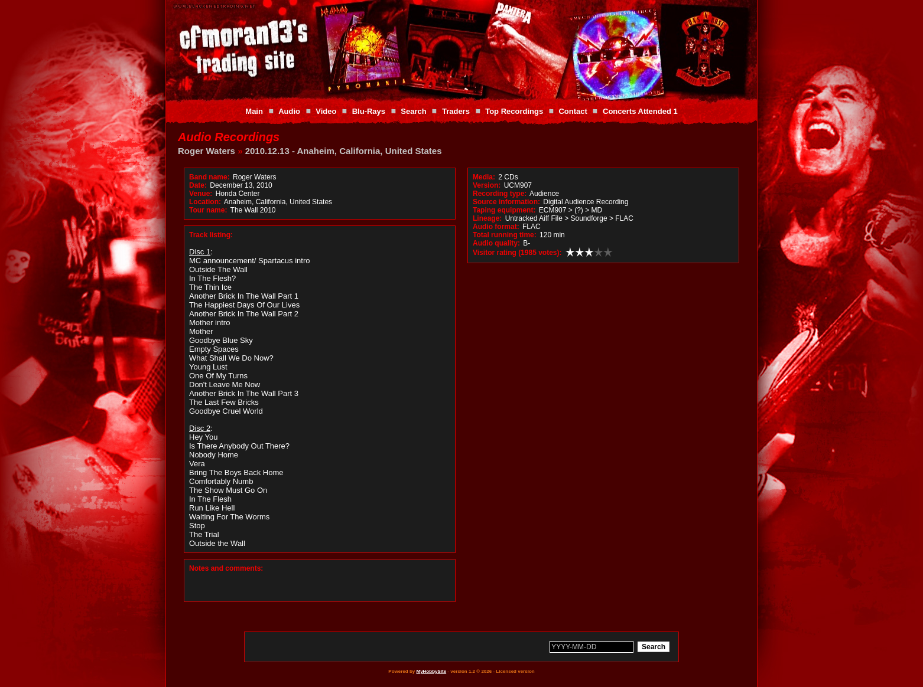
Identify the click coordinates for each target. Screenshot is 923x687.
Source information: (506, 202)
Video (326, 111)
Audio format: (496, 227)
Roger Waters (206, 151)
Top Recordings (514, 111)
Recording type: (499, 193)
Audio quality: (496, 243)
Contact (572, 111)
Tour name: (208, 210)
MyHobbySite (431, 671)
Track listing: (211, 235)
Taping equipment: (504, 210)
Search (413, 111)
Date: (198, 185)
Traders (456, 111)
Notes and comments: (226, 568)
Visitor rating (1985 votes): (517, 252)
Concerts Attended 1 (640, 111)
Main (254, 111)
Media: (484, 177)
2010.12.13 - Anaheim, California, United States (343, 151)
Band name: (209, 177)
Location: (205, 202)
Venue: (200, 193)
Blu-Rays (368, 111)
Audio (289, 111)
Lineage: (487, 218)
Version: (486, 185)
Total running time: (505, 235)
